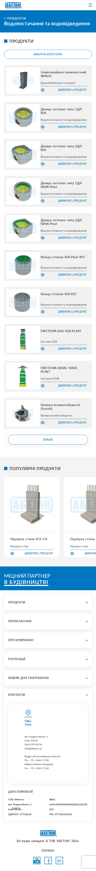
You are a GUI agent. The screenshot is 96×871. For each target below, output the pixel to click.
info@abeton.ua (33, 748)
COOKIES (48, 850)
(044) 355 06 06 (33, 744)
